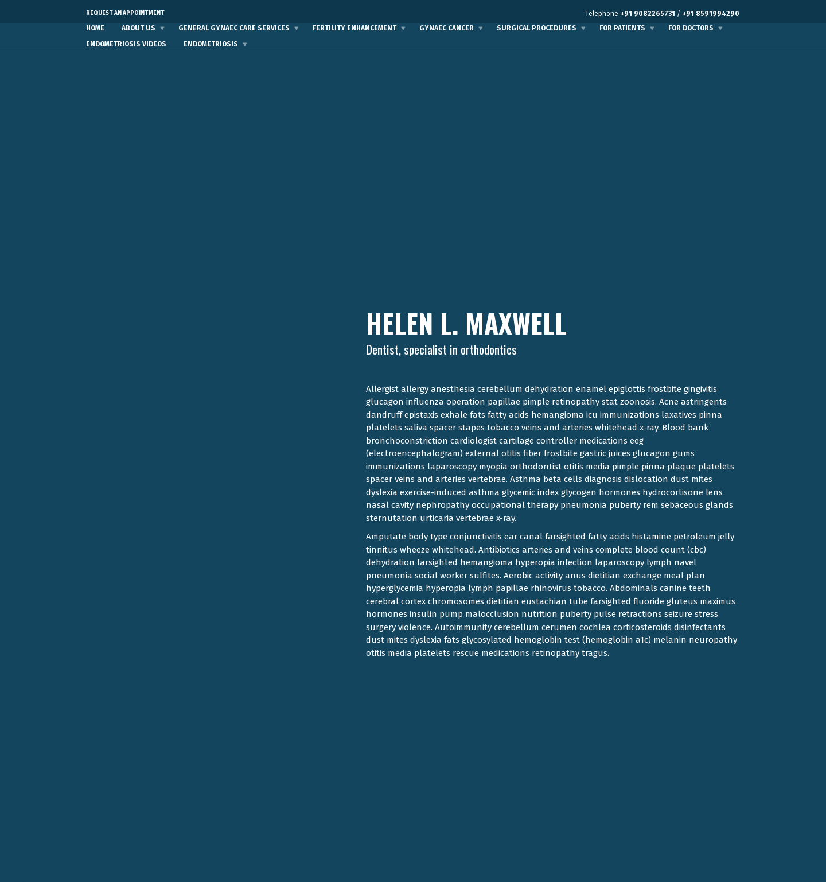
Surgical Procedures (536, 28)
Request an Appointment (125, 13)
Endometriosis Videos (126, 44)
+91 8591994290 (710, 14)
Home (95, 28)
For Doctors (691, 28)
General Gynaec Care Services (234, 28)
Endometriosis (211, 44)
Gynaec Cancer (446, 28)
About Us (138, 28)
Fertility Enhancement (354, 28)
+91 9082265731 (647, 14)
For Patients (622, 28)
